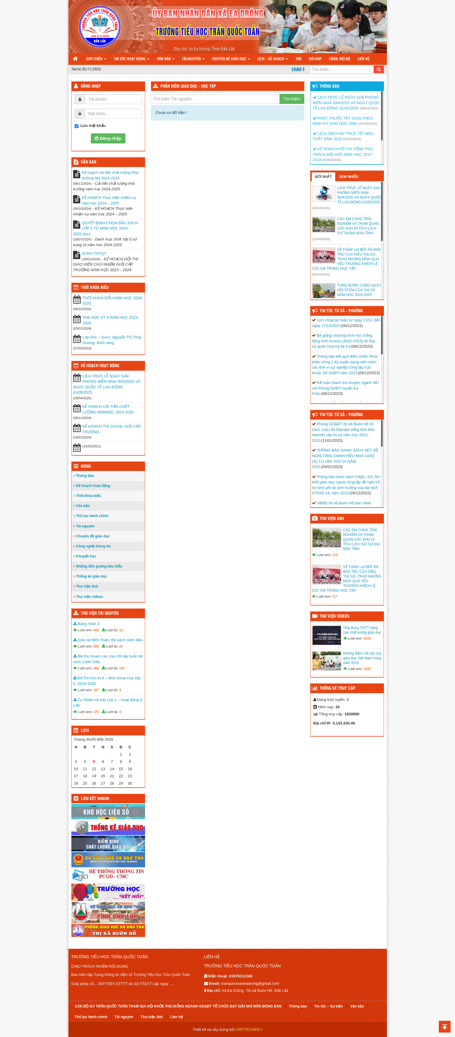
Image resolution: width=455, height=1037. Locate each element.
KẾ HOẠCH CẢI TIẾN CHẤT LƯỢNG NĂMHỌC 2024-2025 (108, 409)
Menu (86, 466)
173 (96, 712)
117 (335, 596)
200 (96, 646)
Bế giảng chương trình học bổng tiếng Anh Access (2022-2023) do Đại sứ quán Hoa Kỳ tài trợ (343, 341)
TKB (298, 59)
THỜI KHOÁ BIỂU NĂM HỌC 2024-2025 (113, 301)
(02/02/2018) (331, 160)
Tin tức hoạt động (132, 59)
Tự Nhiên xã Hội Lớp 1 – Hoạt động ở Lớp (107, 703)
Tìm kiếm (291, 98)
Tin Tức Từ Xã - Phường (341, 311)
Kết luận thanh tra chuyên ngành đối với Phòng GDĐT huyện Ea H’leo (345, 388)
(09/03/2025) (321, 274)
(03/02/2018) (352, 139)
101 (121, 668)
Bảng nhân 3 (86, 623)
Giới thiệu (96, 59)
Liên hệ (363, 59)
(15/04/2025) (321, 239)
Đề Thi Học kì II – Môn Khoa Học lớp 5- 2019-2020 (106, 681)
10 (121, 630)
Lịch (85, 731)
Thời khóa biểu (88, 496)
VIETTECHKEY (249, 1029)
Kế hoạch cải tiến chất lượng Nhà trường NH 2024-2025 (110, 175)
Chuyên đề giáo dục (231, 59)
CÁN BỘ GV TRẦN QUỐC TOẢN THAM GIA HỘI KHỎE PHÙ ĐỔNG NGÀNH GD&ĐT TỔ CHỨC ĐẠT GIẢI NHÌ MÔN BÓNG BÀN (178, 1006)
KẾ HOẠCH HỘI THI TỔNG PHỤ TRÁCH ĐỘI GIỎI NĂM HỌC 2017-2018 (343, 154)
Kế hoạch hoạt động (100, 366)
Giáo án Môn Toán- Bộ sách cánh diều (108, 640)
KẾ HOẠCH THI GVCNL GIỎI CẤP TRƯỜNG (112, 429)
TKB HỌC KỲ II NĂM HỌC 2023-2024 (111, 320)
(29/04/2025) (369, 108)
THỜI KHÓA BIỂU (95, 288)
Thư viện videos (89, 597)
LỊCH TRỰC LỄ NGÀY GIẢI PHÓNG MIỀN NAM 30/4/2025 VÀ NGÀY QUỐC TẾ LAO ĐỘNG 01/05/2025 (107, 384)
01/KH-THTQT (94, 253)
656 (96, 630)
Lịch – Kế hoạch (272, 59)
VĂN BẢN (88, 162)
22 (121, 646)
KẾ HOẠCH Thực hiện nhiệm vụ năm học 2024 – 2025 (109, 200)
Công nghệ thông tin (93, 546)
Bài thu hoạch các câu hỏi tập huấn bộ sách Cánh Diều (108, 659)
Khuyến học (86, 556)
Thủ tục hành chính (92, 516)
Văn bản (166, 59)
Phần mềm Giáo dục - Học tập (188, 86)
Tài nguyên (193, 59)
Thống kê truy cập (337, 688)
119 (335, 555)
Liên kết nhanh (95, 799)
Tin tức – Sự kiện (328, 1006)
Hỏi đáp (315, 59)
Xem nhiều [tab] (349, 177)
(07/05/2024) (368, 123)
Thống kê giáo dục (91, 576)
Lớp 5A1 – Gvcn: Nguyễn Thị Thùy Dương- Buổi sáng (112, 340)
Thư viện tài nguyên (100, 613)
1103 (367, 668)
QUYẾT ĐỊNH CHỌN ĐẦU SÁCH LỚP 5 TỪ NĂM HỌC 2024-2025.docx (105, 228)
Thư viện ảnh (87, 586)
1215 (367, 638)
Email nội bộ (339, 59)
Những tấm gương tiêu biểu (99, 566)
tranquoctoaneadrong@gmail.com (250, 983)
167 (96, 690)
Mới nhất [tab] (323, 177)
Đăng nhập (91, 86)
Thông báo (85, 476)
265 (96, 668)
